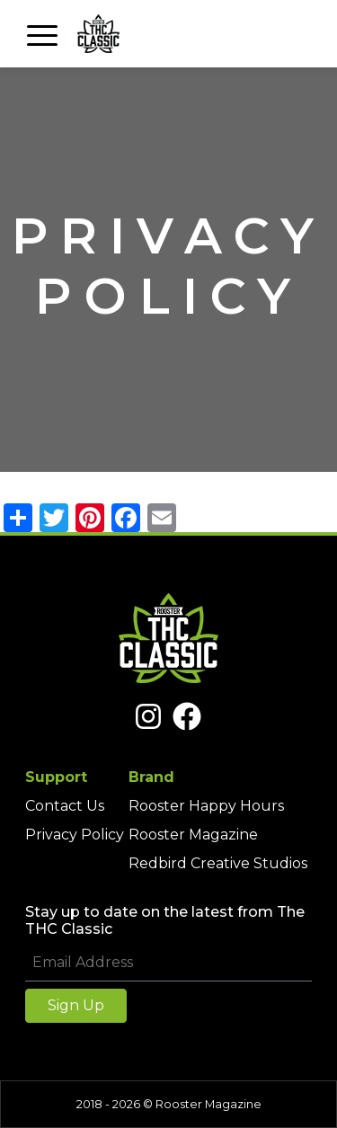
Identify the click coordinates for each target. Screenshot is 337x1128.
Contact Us (64, 805)
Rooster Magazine (193, 834)
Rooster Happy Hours (206, 805)
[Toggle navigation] (42, 33)
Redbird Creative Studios (218, 863)
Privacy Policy (74, 834)
